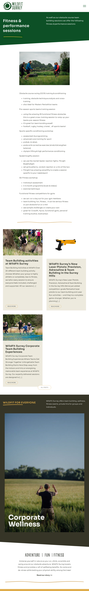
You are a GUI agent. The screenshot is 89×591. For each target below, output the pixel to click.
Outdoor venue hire (69, 587)
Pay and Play (37, 589)
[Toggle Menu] (84, 6)
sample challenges (35, 208)
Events (64, 589)
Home (35, 582)
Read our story (43, 548)
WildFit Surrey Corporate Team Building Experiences (32, 335)
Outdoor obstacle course (42, 584)
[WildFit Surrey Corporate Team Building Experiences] (32, 314)
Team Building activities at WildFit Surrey (21, 262)
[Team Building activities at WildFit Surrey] (23, 242)
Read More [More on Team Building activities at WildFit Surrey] (12, 291)
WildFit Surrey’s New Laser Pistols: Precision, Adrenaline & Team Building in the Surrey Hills (63, 269)
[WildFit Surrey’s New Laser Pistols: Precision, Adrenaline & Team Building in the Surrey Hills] (64, 244)
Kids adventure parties (70, 584)
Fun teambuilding (68, 582)
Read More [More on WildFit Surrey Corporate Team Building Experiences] (21, 369)
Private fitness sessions (41, 587)
